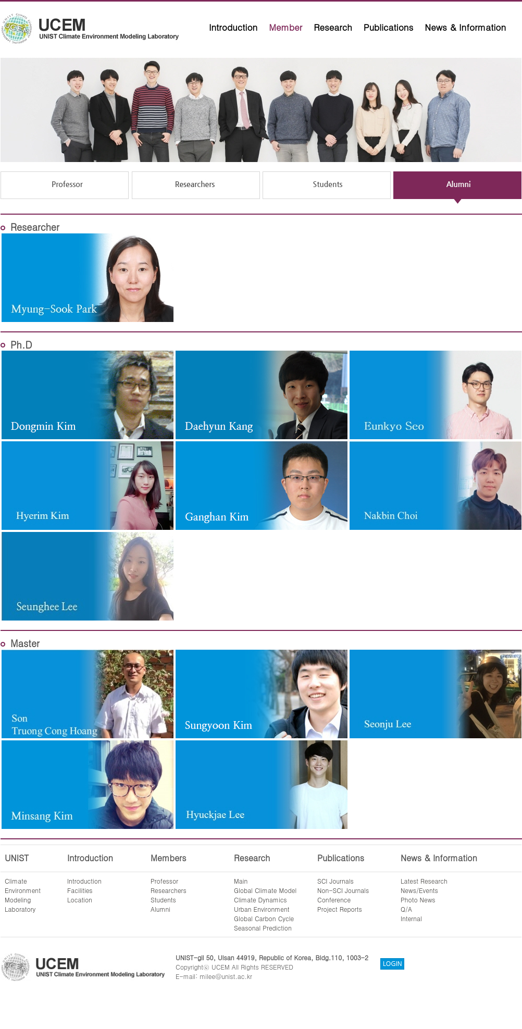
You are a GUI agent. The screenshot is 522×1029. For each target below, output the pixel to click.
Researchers (169, 890)
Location (79, 899)
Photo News (418, 899)
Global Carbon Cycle (264, 918)
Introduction (233, 27)
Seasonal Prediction (263, 927)
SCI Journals (335, 880)
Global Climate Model (265, 890)
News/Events (419, 890)
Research (333, 27)
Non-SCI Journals (343, 890)
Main (240, 880)
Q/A (406, 908)
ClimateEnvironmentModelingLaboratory (23, 894)
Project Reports (339, 908)
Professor (164, 880)
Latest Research (424, 880)
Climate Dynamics (260, 899)
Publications (389, 27)
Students (163, 899)
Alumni (160, 908)
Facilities (80, 890)
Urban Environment (262, 908)
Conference (334, 899)
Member (285, 27)
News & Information (465, 27)
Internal (411, 918)
